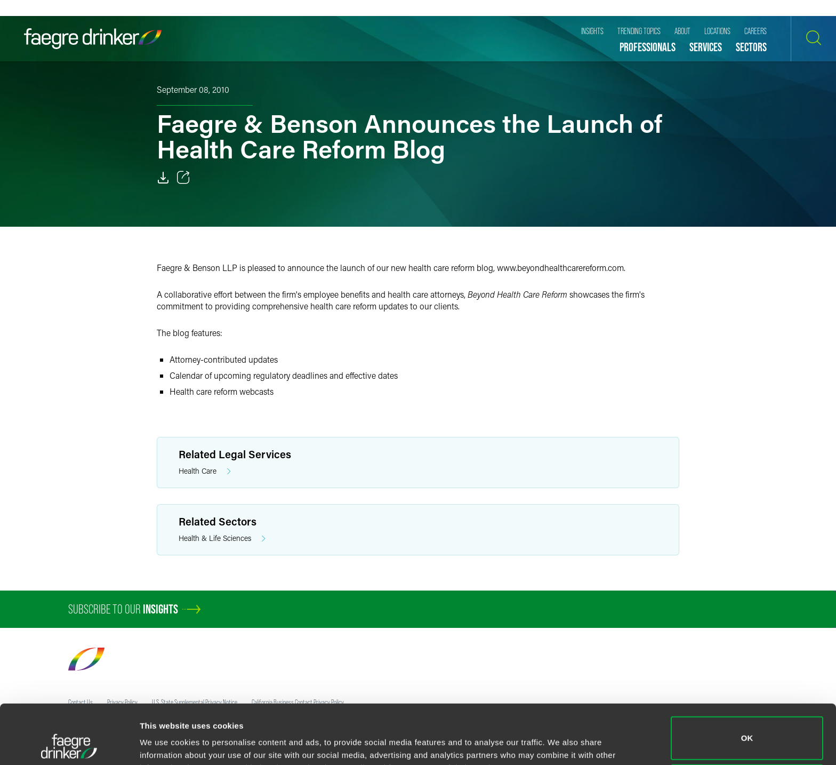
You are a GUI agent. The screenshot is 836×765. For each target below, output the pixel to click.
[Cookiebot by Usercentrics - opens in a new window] (69, 744)
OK (747, 682)
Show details (164, 741)
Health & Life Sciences (222, 538)
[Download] (163, 177)
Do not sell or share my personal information (747, 730)
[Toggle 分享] (183, 177)
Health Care (205, 471)
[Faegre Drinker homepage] (93, 38)
